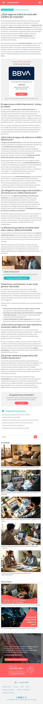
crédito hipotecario (25, 35)
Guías (27, 686)
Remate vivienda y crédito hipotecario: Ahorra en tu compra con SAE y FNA (20, 493)
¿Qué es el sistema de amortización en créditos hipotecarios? (17, 422)
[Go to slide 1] (37, 661)
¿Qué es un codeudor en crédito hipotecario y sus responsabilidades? (16, 574)
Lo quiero (21, 94)
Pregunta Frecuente (7, 10)
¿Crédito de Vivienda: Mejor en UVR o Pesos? (13, 425)
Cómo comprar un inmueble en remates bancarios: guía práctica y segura (21, 520)
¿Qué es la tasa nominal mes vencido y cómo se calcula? (16, 414)
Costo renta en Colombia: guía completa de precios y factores (20, 467)
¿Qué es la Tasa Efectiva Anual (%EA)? (11, 417)
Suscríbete (21, 403)
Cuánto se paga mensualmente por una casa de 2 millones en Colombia (19, 547)
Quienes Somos (6, 686)
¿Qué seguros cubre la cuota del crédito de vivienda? (15, 428)
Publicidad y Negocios (8, 692)
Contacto (15, 686)
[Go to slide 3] (40, 661)
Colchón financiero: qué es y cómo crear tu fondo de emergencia (20, 605)
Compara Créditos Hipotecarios (17, 278)
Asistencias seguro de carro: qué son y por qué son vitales (18, 628)
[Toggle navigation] (40, 2)
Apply (35, 436)
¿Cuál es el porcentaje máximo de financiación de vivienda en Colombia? (20, 420)
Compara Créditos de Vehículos (16, 659)
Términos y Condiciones (23, 689)
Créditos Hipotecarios (22, 10)
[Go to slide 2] (39, 661)
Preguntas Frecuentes (8, 689)
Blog (22, 686)
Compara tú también (17, 673)
